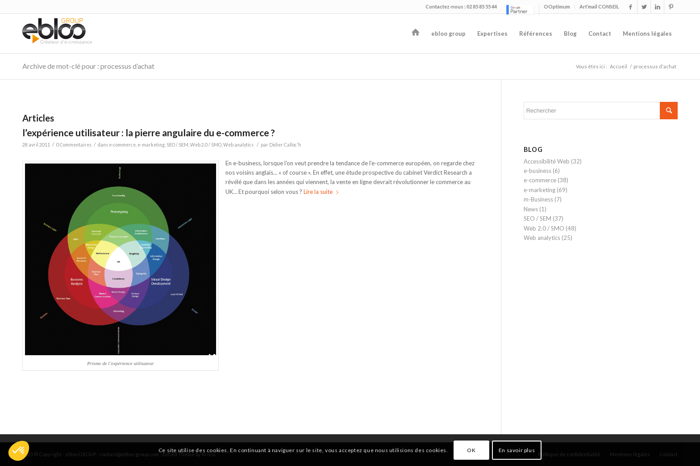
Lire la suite (323, 191)
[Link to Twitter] (644, 6)
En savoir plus (517, 450)
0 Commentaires (74, 144)
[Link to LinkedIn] (657, 6)
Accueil (618, 66)
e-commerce (122, 144)
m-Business (538, 199)
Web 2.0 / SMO (205, 144)
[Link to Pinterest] (671, 6)
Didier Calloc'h (285, 144)
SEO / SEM (177, 144)
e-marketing (151, 144)
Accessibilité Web (547, 161)
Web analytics (238, 144)
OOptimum (557, 6)
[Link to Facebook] (630, 6)
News (531, 209)
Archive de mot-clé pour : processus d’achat (88, 66)
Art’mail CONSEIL (599, 6)
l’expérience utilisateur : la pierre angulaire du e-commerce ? (148, 132)
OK (471, 450)
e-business (537, 170)
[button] (18, 451)
